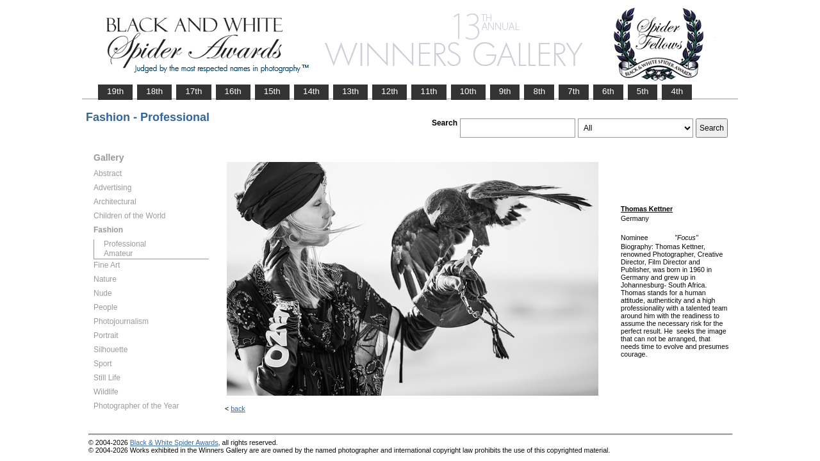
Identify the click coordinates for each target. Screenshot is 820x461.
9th (505, 91)
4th (677, 91)
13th (350, 91)
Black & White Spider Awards (174, 442)
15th (272, 91)
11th (428, 91)
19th (115, 91)
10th (468, 91)
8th (539, 91)
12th (389, 91)
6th (608, 91)
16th (233, 91)
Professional (125, 243)
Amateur (118, 253)
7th (574, 91)
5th (643, 91)
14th (311, 91)
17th (193, 91)
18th (154, 91)
